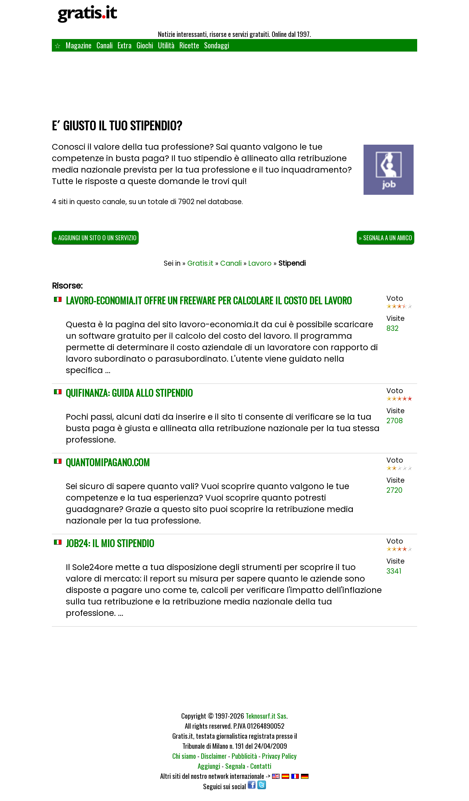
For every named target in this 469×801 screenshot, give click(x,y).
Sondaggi (216, 45)
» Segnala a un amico (385, 237)
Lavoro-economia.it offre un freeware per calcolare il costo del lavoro (209, 300)
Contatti (260, 766)
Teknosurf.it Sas (266, 715)
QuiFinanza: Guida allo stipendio (129, 393)
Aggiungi (209, 766)
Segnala (235, 766)
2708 (394, 421)
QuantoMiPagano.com (108, 462)
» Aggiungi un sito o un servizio (95, 237)
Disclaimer (214, 756)
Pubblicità (244, 756)
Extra (125, 45)
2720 (394, 490)
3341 (393, 571)
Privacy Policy (279, 756)
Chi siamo (184, 756)
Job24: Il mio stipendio (110, 543)
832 (392, 328)
